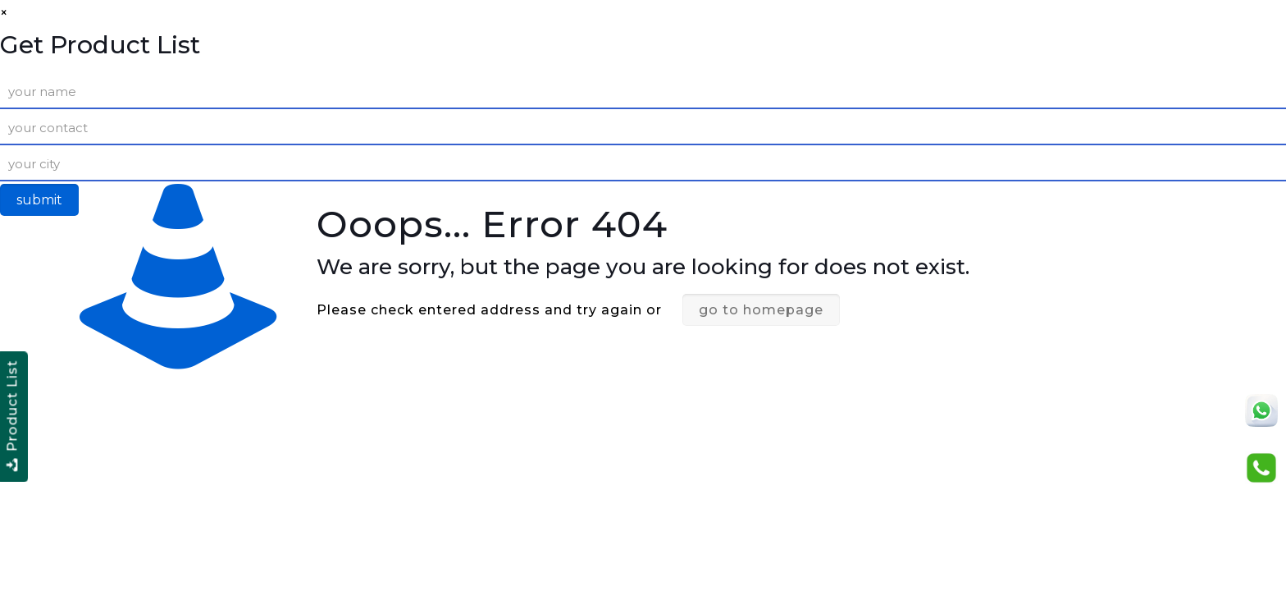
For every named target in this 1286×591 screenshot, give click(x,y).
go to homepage (761, 310)
